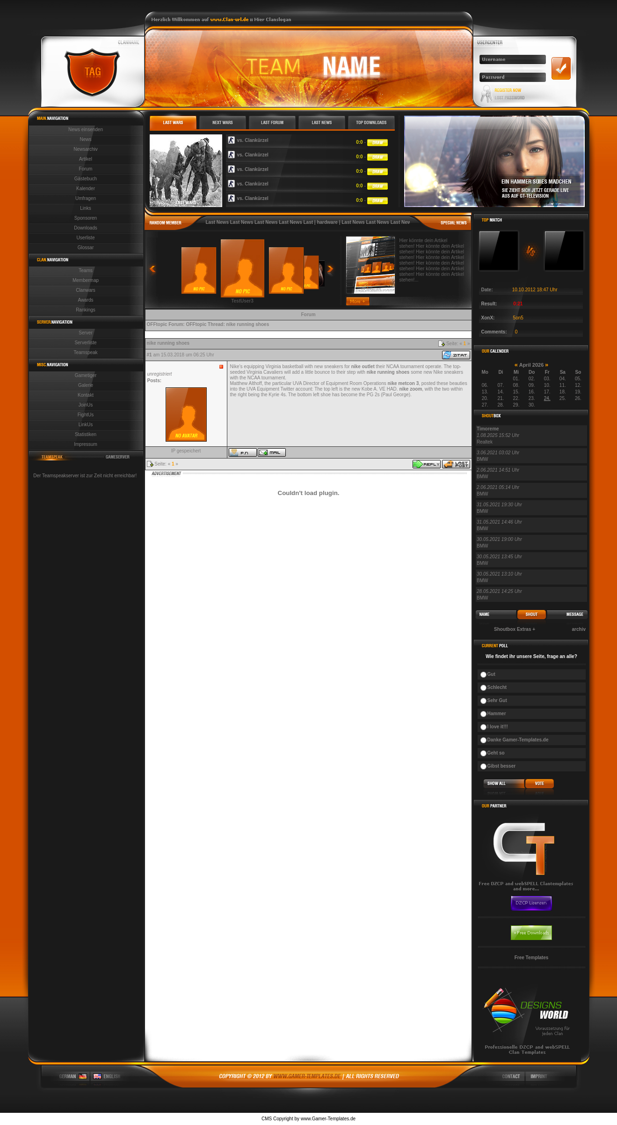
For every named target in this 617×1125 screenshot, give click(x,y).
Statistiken (85, 434)
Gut (491, 674)
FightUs (86, 414)
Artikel (85, 159)
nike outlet (363, 366)
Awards (85, 300)
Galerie (85, 385)
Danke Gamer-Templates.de (518, 739)
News (85, 139)
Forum (86, 168)
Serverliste (85, 342)
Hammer (496, 713)
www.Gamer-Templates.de (328, 1118)
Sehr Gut (497, 700)
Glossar (86, 247)
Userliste (86, 237)
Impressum (85, 444)
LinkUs (86, 424)
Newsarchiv (85, 149)
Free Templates (532, 957)
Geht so (496, 752)
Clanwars (85, 290)
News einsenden (85, 129)
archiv (579, 629)
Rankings (85, 309)
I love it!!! (497, 726)
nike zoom (410, 389)
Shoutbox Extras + (514, 629)
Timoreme (488, 428)
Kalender (85, 188)
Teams (85, 270)
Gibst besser (501, 766)
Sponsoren (85, 218)
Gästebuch (85, 178)
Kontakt (86, 395)
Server (85, 332)
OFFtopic (157, 324)
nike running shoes (247, 324)
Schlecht (497, 687)
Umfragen (85, 198)
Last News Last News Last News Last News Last (259, 222)
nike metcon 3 (403, 383)
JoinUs (86, 404)
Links (85, 208)
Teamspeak (85, 352)
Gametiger (86, 375)
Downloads (85, 227)
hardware (327, 222)
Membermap (86, 280)
